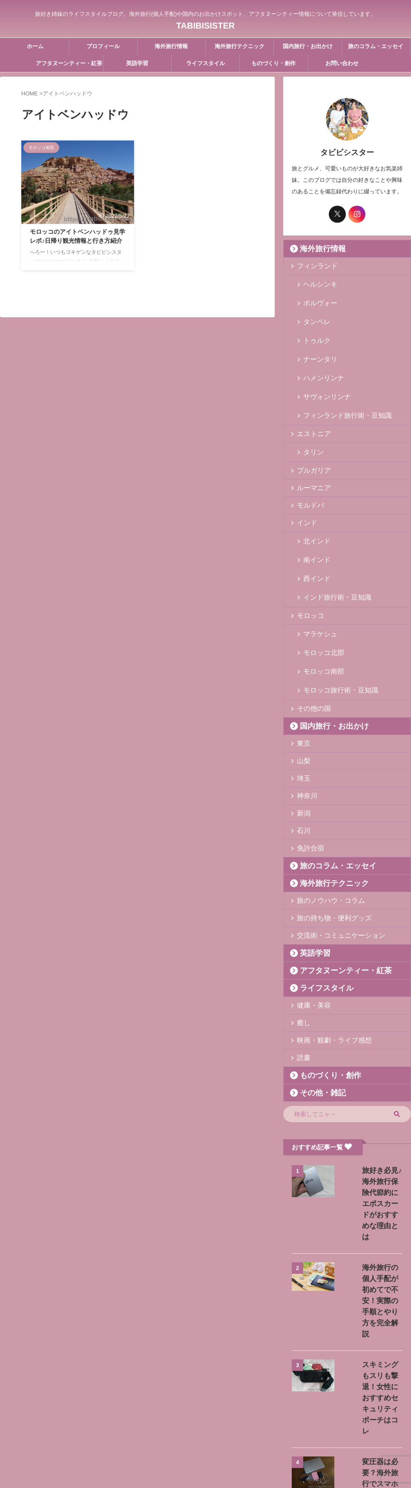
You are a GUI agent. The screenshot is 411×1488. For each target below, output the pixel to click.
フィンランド (312, 266)
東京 (301, 670)
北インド (313, 501)
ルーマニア (310, 448)
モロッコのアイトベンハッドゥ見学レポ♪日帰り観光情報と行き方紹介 (77, 242)
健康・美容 (310, 932)
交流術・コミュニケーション (332, 862)
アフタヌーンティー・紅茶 (69, 63)
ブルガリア (310, 431)
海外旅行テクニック (239, 46)
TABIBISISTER (205, 24)
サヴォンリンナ (321, 365)
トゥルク (313, 324)
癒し (301, 949)
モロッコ (307, 559)
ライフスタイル (205, 63)
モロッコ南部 (319, 604)
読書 (301, 984)
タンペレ (313, 310)
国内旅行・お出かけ (308, 46)
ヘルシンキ (316, 283)
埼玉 (301, 705)
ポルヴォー (316, 297)
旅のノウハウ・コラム (323, 827)
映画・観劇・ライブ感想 (326, 967)
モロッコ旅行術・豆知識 (332, 618)
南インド (313, 514)
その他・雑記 (316, 1019)
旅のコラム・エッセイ (375, 46)
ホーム (35, 46)
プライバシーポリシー (245, 1432)
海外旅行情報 (171, 46)
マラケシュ (316, 577)
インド (304, 483)
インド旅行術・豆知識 (330, 542)
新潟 (301, 740)
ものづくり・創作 (273, 63)
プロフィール (103, 46)
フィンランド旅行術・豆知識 (338, 379)
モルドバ (307, 466)
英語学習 (137, 63)
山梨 (301, 687)
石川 (301, 757)
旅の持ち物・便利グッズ (326, 845)
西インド (313, 528)
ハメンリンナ (319, 351)
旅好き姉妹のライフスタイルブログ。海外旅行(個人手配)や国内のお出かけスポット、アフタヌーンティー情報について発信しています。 (205, 1448)
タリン (310, 414)
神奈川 (304, 722)
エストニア (310, 396)
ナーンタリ (316, 338)
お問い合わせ (342, 63)
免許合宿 (307, 775)
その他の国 (310, 635)
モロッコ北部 (319, 590)
